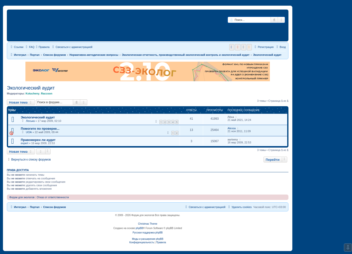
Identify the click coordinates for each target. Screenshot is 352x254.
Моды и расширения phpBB (147, 239)
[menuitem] (29, 47)
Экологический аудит (31, 88)
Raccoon (46, 93)
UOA (29, 132)
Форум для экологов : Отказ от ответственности (39, 197)
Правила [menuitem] (43, 47)
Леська (30, 120)
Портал (35, 54)
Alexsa (232, 128)
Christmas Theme (147, 223)
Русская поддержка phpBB (147, 232)
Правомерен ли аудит (38, 140)
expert (24, 143)
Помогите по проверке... (40, 128)
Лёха (231, 116)
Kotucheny (32, 93)
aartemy (233, 139)
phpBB (139, 228)
